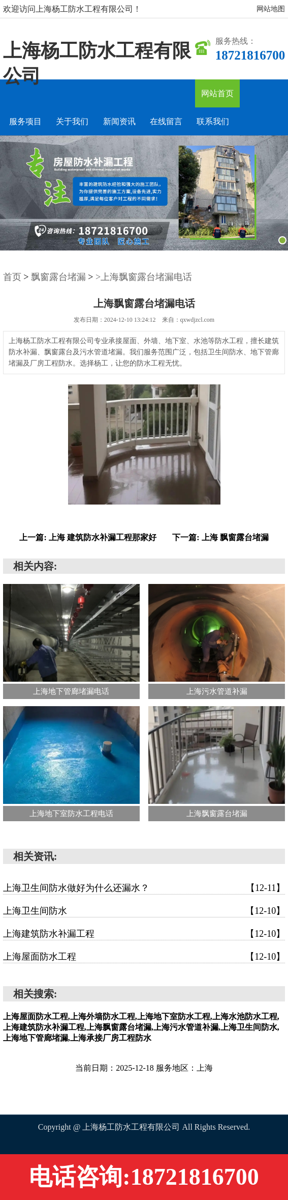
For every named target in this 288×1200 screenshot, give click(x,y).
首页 (12, 277)
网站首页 (217, 93)
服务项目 (25, 121)
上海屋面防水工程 (144, 957)
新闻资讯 (119, 121)
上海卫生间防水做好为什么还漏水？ (144, 888)
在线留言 (166, 121)
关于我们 (72, 121)
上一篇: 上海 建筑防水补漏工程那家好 (87, 537)
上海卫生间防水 (144, 911)
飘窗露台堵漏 (58, 277)
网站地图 (271, 9)
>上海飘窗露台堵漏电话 (143, 277)
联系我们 (213, 121)
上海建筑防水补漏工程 (144, 934)
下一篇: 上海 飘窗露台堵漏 (220, 537)
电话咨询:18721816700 (144, 1177)
